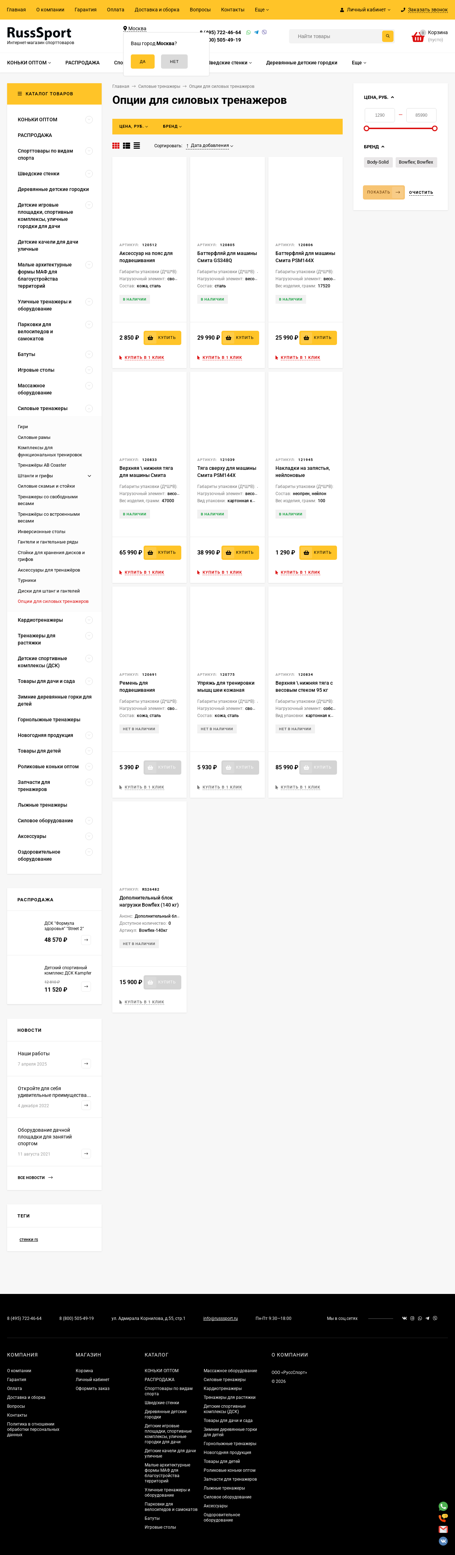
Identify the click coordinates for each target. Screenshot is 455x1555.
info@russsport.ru (220, 1318)
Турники (27, 580)
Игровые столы (160, 1527)
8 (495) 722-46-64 (220, 32)
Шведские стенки (162, 1402)
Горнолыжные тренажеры (230, 1443)
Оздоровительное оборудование (222, 1517)
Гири (23, 426)
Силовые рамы (34, 437)
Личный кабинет (92, 1379)
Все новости (35, 1177)
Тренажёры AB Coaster (42, 465)
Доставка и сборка (157, 9)
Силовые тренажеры (225, 1379)
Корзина (84, 1370)
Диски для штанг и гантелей (49, 591)
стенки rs (29, 1239)
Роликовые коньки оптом (230, 1470)
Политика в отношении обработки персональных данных (33, 1429)
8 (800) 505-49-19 (220, 40)
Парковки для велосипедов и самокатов (171, 1507)
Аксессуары (216, 1505)
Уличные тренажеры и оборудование (167, 1492)
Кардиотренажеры (223, 1388)
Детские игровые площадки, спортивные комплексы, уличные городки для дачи (168, 1433)
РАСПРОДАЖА (160, 1379)
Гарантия (86, 9)
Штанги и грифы (35, 475)
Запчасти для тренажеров (230, 1479)
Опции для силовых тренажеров (53, 601)
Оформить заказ (92, 1388)
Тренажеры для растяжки (230, 1397)
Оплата (115, 9)
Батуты (152, 1518)
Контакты (233, 9)
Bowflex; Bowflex (416, 162)
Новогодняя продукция (227, 1452)
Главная (16, 9)
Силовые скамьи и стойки (46, 486)
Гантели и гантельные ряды (48, 542)
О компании (50, 9)
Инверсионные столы (41, 531)
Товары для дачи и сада (228, 1420)
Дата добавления (207, 145)
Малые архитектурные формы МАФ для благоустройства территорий (167, 1473)
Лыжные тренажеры (224, 1488)
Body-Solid (378, 162)
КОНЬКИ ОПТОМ (161, 1370)
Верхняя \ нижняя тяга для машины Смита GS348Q (146, 475)
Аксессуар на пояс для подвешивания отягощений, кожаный (146, 260)
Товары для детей (222, 1461)
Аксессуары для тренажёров (49, 570)
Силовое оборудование (227, 1497)
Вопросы (200, 9)
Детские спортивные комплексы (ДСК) (225, 1409)
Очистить (421, 192)
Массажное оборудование (230, 1370)
